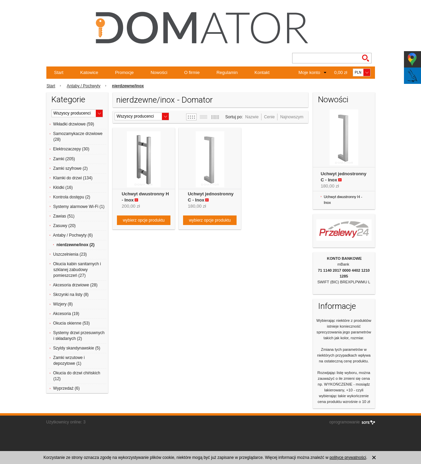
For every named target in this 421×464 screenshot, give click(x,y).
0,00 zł (340, 72)
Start (58, 72)
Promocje (124, 72)
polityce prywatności (348, 457)
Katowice (89, 72)
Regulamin (227, 72)
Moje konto (309, 72)
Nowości (159, 72)
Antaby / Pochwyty (84, 86)
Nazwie (251, 117)
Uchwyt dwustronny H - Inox (343, 200)
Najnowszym (291, 117)
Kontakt (261, 72)
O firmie (192, 72)
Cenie (269, 117)
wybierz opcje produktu (144, 220)
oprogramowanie (344, 422)
